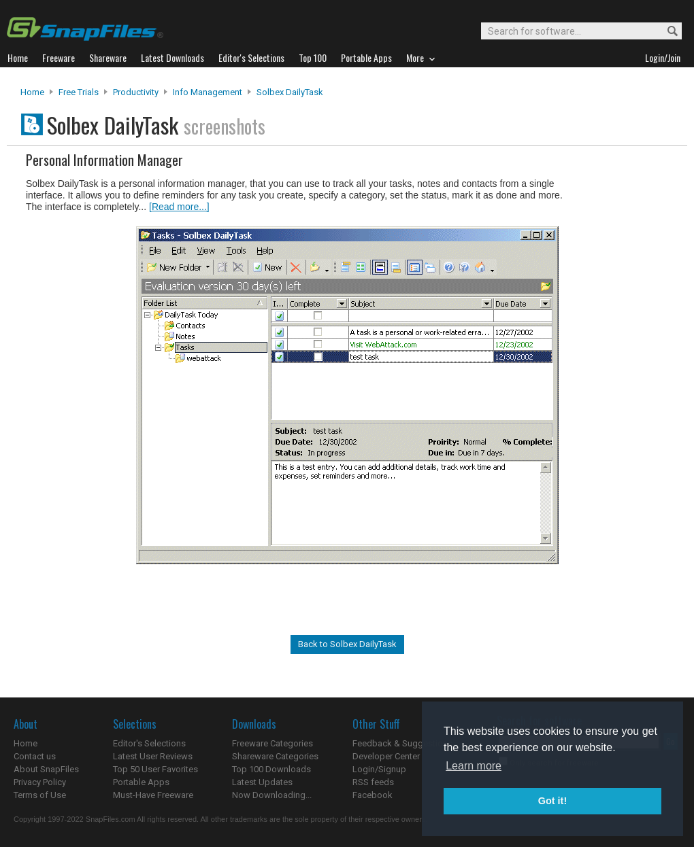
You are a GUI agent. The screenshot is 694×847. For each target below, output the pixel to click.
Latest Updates (262, 782)
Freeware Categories (272, 743)
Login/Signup (379, 769)
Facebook (372, 795)
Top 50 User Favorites (155, 769)
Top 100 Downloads (271, 769)
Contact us (35, 756)
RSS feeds (373, 782)
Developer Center (386, 756)
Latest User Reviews (153, 756)
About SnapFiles (46, 769)
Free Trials (79, 92)
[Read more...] (179, 206)
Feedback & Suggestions (402, 743)
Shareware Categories (275, 756)
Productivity (136, 92)
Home (32, 92)
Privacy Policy (40, 782)
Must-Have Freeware (153, 795)
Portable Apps (141, 782)
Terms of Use (40, 795)
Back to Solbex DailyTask (347, 644)
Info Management (207, 92)
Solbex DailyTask (290, 92)
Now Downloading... (272, 795)
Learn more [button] (473, 766)
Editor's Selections (149, 743)
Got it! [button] (552, 800)
